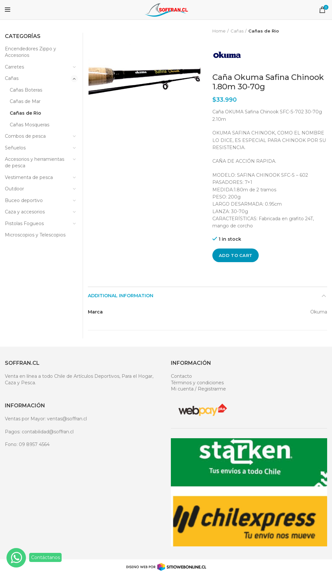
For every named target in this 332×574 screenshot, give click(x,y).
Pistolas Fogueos (24, 223)
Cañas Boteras (26, 90)
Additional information (120, 296)
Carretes (14, 67)
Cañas (237, 30)
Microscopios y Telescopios (35, 235)
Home (219, 30)
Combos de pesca (25, 136)
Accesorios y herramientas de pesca (34, 162)
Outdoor (14, 189)
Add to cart (235, 255)
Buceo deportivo (24, 200)
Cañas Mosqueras (29, 125)
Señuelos (15, 148)
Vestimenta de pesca (29, 177)
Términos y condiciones (197, 383)
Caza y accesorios (25, 212)
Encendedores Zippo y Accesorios (30, 52)
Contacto (181, 376)
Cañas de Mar (25, 101)
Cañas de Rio (263, 30)
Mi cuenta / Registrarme (198, 389)
